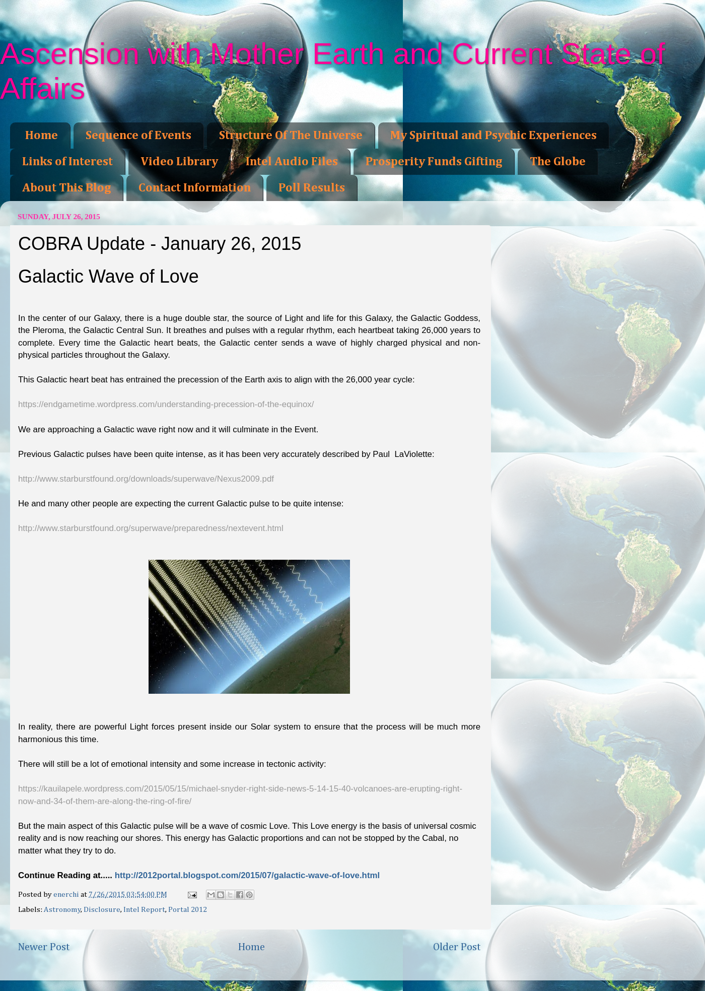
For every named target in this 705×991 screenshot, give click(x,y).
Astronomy (62, 909)
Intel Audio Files (292, 162)
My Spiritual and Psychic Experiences (493, 135)
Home (41, 135)
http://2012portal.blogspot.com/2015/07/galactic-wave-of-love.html (247, 875)
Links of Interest (67, 162)
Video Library (179, 162)
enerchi (67, 894)
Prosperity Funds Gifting (434, 162)
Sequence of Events (138, 135)
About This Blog (66, 188)
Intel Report (144, 909)
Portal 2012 (187, 909)
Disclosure (102, 909)
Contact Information (194, 188)
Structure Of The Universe (291, 135)
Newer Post (44, 947)
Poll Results (311, 188)
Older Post (457, 947)
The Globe (558, 162)
